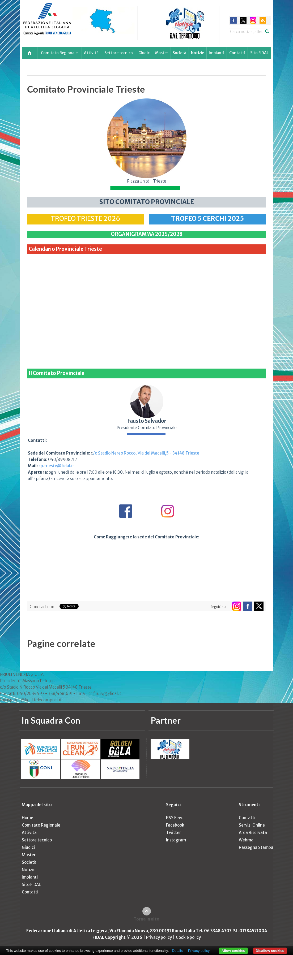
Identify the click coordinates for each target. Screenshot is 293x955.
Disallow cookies (270, 951)
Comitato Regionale (59, 52)
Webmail (247, 839)
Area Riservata (253, 832)
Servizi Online (252, 825)
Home (27, 817)
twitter (243, 20)
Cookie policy (188, 937)
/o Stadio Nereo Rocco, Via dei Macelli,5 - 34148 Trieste (146, 453)
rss (263, 20)
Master (161, 52)
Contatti (237, 52)
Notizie (197, 52)
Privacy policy (159, 937)
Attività (91, 52)
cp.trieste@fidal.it (56, 465)
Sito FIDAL (259, 52)
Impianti (216, 52)
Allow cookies (233, 951)
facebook (233, 20)
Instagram (176, 839)
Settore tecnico (118, 52)
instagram (253, 20)
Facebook (175, 825)
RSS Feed (175, 817)
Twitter (173, 832)
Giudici (144, 52)
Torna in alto (146, 919)
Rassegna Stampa (256, 847)
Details (177, 951)
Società (179, 52)
